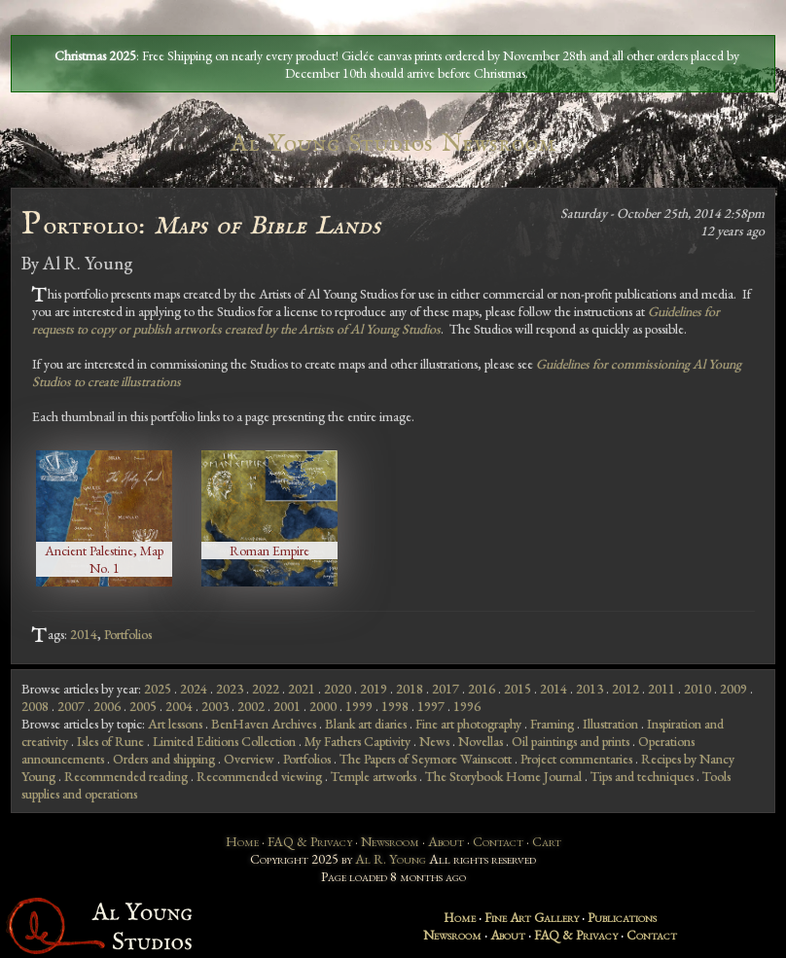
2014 (83, 634)
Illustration (610, 723)
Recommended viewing (259, 776)
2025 (157, 688)
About (446, 841)
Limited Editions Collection (224, 741)
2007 (71, 706)
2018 (409, 688)
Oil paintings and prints (570, 741)
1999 (359, 706)
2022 (265, 688)
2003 (215, 706)
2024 (193, 688)
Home (242, 841)
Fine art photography (468, 723)
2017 (445, 688)
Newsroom (390, 841)
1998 (395, 706)
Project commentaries (576, 758)
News (434, 741)
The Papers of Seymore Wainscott (425, 758)
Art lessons (175, 723)
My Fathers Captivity (357, 741)
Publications (622, 917)
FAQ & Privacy (310, 841)
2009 (733, 688)
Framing (552, 723)
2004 (179, 706)
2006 (107, 706)
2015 (517, 688)
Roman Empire (269, 550)
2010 (697, 688)
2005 (143, 706)
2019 (373, 688)
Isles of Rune (110, 741)
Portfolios (128, 634)
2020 (337, 688)
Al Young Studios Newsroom (393, 143)
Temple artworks (373, 776)
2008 (35, 706)
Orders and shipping (164, 758)
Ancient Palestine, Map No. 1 (104, 559)
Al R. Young (390, 859)
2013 (589, 688)
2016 (481, 688)
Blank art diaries (366, 723)
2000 (323, 706)
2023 (229, 688)
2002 (251, 706)
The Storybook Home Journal (503, 776)
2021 (301, 688)
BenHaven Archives (263, 723)
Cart (546, 841)
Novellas (480, 741)
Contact (498, 841)
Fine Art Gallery (531, 917)
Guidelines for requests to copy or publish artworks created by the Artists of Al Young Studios (376, 319)
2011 (661, 688)
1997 (431, 706)
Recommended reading (126, 776)
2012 (625, 688)
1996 (467, 706)
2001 (287, 706)
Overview (249, 758)
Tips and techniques (642, 776)
